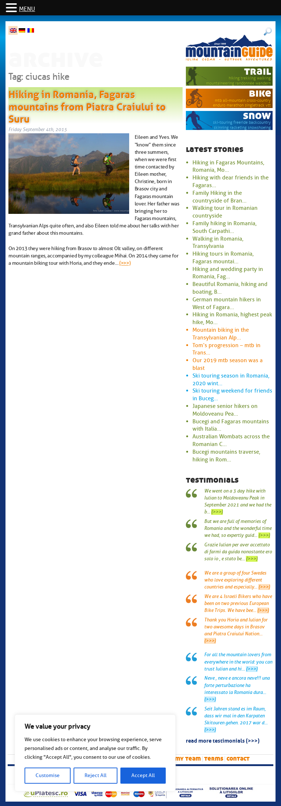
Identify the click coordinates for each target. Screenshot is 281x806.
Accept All (143, 775)
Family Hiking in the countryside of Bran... (219, 196)
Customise (47, 775)
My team (188, 758)
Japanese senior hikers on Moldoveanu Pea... (225, 409)
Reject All (95, 775)
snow (257, 115)
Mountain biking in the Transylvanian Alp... (220, 333)
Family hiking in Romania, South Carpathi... (224, 227)
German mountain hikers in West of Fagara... (226, 303)
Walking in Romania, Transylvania (217, 242)
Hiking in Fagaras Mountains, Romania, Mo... (228, 166)
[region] (95, 752)
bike (260, 93)
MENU (27, 9)
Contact (238, 758)
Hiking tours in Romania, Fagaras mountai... (223, 257)
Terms (213, 758)
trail (257, 71)
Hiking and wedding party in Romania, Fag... (227, 273)
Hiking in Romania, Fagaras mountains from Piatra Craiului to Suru (87, 105)
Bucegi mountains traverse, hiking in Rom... (226, 455)
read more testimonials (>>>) (222, 740)
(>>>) (125, 263)
